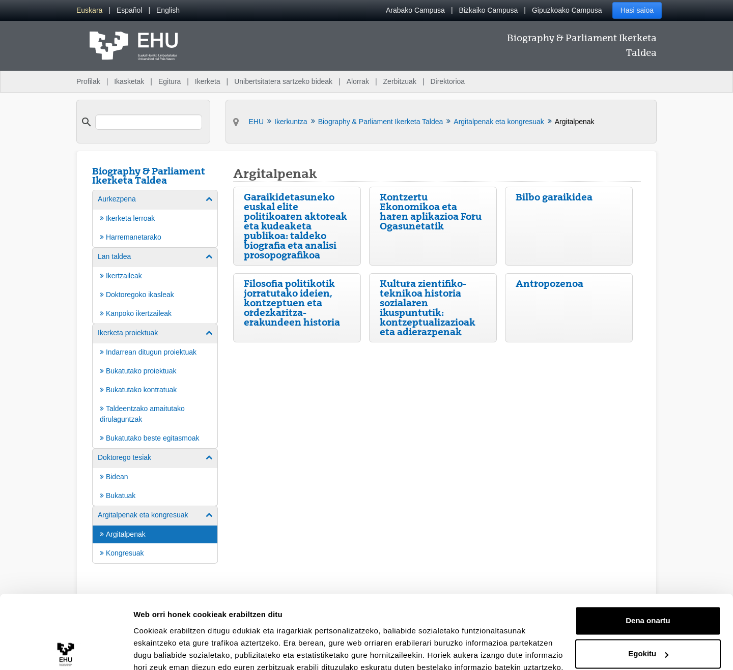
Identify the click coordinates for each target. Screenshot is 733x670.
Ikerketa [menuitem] (207, 81)
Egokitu (648, 608)
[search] (148, 122)
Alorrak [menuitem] (358, 81)
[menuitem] (89, 10)
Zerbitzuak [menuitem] (399, 81)
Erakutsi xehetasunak (173, 650)
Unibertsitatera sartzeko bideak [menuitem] (283, 81)
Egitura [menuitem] (169, 81)
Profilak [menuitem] (88, 81)
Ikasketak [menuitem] (129, 81)
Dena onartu (648, 575)
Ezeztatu (648, 641)
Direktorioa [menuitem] (447, 81)
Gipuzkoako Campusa (567, 10)
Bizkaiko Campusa (488, 10)
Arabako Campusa (415, 10)
